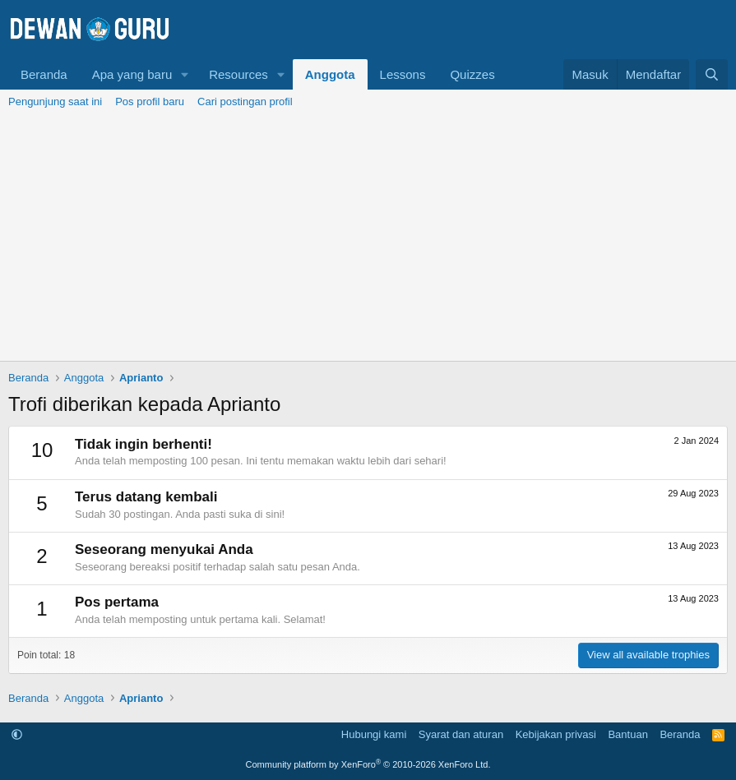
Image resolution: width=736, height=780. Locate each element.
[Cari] (712, 74)
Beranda (44, 74)
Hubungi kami (374, 734)
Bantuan (627, 734)
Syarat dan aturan (461, 734)
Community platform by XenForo (368, 764)
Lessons (403, 74)
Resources (238, 74)
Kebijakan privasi (556, 734)
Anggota (330, 74)
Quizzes (472, 74)
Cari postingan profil (245, 101)
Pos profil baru (149, 101)
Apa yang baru (132, 74)
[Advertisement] (368, 237)
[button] (185, 74)
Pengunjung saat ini (55, 101)
